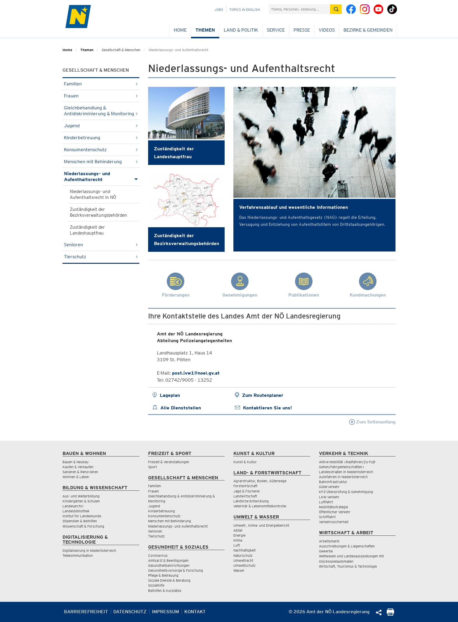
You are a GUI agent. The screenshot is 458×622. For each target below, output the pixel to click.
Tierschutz (101, 256)
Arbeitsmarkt (329, 541)
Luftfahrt (326, 502)
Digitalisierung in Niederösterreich (89, 550)
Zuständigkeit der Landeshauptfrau (87, 230)
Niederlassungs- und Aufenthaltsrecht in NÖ (93, 194)
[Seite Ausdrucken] (390, 614)
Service (276, 30)
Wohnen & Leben (76, 477)
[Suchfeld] (299, 9)
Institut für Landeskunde (82, 516)
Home (180, 30)
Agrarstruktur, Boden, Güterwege (259, 481)
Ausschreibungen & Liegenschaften (347, 546)
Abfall (237, 530)
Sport (152, 467)
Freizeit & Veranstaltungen (168, 462)
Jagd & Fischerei (246, 491)
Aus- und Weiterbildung (81, 496)
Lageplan (170, 395)
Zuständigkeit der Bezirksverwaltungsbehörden (98, 212)
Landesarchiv (73, 506)
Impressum (165, 611)
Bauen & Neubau (76, 462)
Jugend (101, 125)
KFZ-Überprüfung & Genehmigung (346, 492)
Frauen (101, 96)
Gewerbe (326, 551)
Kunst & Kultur (245, 462)
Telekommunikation (78, 555)
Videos (327, 30)
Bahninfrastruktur (333, 482)
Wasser (238, 570)
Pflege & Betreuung (163, 575)
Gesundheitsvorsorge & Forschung (175, 570)
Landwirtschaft (245, 496)
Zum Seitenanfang (372, 422)
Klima (237, 540)
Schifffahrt (327, 517)
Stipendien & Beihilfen (80, 521)
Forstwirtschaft (245, 486)
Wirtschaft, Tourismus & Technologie (348, 566)
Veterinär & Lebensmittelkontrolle (259, 506)
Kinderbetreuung (101, 137)
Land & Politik (241, 30)
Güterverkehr (329, 487)
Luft (236, 545)
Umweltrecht (243, 560)
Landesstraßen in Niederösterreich (346, 472)
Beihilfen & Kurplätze (164, 590)
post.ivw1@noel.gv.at (196, 373)
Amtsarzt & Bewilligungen (168, 560)
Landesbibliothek (76, 511)
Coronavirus (158, 555)
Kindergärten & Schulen (81, 501)
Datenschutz (130, 611)
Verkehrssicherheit (333, 522)
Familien (101, 84)
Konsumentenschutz (101, 149)
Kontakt (195, 611)
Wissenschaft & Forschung (83, 526)
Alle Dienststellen (180, 408)
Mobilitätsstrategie (333, 507)
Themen (205, 30)
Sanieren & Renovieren (80, 472)
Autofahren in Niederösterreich (343, 477)
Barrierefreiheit (86, 611)
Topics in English (244, 9)
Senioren (101, 244)
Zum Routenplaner (262, 395)
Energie (239, 535)
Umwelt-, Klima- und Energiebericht (261, 525)
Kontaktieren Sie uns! (267, 408)
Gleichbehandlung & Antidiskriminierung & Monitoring (101, 110)
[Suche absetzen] (336, 9)
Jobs (218, 9)
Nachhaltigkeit (244, 550)
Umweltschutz (244, 565)
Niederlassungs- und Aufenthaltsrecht (101, 176)
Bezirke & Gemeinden (368, 30)
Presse (302, 30)
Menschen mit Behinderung (101, 161)
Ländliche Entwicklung (251, 501)
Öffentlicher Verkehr (335, 512)
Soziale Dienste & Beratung (169, 580)
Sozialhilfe (156, 585)
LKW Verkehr (329, 497)
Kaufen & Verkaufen (78, 467)
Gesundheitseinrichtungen (169, 565)
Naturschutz (243, 555)
